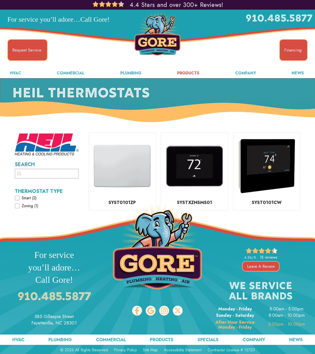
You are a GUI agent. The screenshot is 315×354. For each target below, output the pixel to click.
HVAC (15, 73)
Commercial (70, 73)
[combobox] (47, 174)
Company (245, 73)
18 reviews (268, 257)
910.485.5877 (279, 19)
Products (188, 73)
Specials (208, 339)
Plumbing (131, 73)
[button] (47, 198)
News (298, 73)
